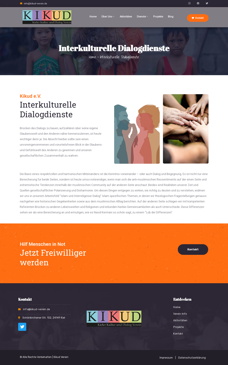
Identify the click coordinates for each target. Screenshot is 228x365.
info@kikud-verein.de (35, 3)
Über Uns (108, 16)
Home (93, 16)
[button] (175, 357)
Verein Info (180, 313)
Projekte (158, 16)
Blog (170, 16)
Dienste (142, 16)
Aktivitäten (126, 16)
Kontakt (198, 18)
